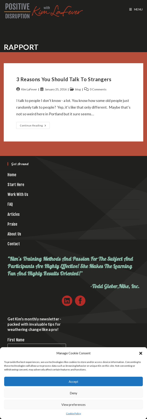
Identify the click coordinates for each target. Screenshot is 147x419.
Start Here (16, 184)
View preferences (73, 404)
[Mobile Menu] (136, 9)
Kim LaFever (29, 89)
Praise (12, 224)
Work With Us (18, 194)
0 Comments (98, 89)
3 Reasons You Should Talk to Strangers (64, 79)
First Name (16, 340)
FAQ (10, 204)
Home (12, 174)
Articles (14, 214)
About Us (14, 234)
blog (78, 89)
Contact (14, 244)
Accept (73, 381)
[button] (141, 353)
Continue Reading (35, 126)
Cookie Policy (73, 413)
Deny (73, 393)
